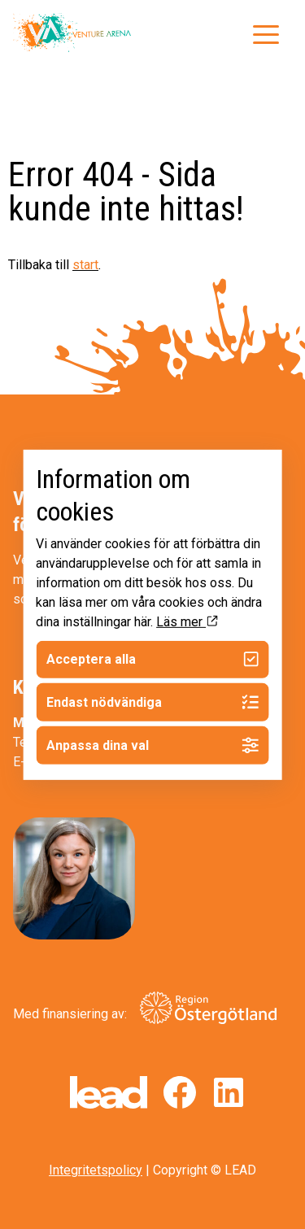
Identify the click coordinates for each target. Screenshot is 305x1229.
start (85, 264)
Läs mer (186, 621)
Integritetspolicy (95, 1170)
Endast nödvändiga (152, 702)
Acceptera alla (152, 659)
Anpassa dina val (152, 745)
